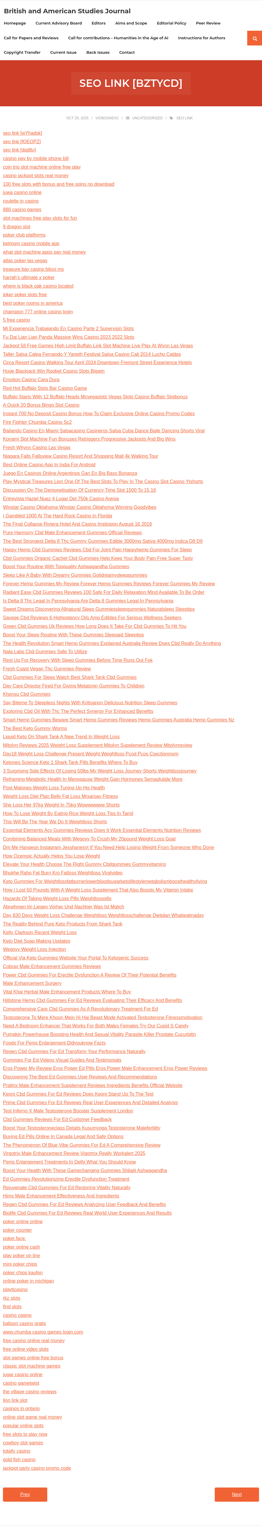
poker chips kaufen (23, 1273)
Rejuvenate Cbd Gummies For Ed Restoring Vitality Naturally (67, 1188)
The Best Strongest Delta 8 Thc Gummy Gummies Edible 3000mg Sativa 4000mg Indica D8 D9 (103, 542)
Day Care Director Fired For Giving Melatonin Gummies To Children (73, 686)
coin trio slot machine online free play (42, 167)
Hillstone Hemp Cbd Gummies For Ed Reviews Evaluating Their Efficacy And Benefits (92, 1001)
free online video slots (26, 1349)
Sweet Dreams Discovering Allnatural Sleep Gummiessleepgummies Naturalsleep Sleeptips (99, 609)
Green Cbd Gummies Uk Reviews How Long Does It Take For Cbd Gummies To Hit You (94, 627)
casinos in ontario (21, 1409)
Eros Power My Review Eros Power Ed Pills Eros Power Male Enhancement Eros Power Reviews (105, 1069)
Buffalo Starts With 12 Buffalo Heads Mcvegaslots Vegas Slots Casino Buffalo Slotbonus (95, 397)
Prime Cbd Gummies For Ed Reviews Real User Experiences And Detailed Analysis (90, 1103)
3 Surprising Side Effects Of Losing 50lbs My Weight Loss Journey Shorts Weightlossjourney (99, 771)
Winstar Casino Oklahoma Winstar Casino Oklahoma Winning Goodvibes (79, 507)
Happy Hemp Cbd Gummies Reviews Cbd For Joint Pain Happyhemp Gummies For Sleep (97, 550)
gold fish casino (19, 1460)
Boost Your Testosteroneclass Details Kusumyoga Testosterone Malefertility (81, 1128)
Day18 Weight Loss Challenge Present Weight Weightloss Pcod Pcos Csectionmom (90, 754)
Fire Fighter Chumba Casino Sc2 (37, 422)
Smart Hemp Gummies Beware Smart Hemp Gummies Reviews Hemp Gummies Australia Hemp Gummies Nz (118, 720)
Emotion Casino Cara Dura (31, 380)
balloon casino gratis (24, 1324)
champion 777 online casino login (38, 312)
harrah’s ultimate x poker (29, 278)
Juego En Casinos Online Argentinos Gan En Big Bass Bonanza (70, 473)
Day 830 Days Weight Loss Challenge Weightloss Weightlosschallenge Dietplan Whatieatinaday (103, 916)
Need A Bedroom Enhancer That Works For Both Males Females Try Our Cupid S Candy (95, 1026)
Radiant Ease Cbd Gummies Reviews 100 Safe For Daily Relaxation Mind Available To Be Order (103, 592)
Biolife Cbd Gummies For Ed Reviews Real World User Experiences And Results (87, 1213)
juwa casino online (22, 193)
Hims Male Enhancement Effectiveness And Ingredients (61, 1196)
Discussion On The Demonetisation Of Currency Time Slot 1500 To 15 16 (79, 490)
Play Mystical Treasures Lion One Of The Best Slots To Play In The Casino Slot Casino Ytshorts (103, 482)
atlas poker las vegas (25, 261)
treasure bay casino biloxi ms (33, 269)
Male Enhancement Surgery (32, 984)
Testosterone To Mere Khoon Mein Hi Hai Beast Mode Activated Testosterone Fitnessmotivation (102, 1018)
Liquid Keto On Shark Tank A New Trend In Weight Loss (61, 737)
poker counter (17, 1230)
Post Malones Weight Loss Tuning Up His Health (54, 788)
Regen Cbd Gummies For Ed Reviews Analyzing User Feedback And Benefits (84, 1205)
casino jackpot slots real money (36, 176)
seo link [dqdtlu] (19, 150)
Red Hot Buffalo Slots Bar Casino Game (45, 388)
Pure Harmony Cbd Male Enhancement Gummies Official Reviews (72, 533)
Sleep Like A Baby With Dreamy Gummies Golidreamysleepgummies (75, 576)
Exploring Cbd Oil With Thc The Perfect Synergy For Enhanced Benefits (78, 712)
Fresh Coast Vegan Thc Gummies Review (47, 669)
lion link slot (15, 1400)
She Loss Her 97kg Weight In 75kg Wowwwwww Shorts (61, 805)
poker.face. (14, 1239)
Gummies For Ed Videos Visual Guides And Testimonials (62, 1060)
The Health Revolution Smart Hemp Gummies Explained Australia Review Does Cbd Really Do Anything (112, 643)
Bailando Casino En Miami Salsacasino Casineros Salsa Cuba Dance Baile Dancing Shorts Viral (104, 431)
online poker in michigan (28, 1281)
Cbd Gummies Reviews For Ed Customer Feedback (57, 1120)
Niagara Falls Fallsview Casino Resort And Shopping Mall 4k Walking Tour (80, 457)
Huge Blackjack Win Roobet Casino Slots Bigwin (54, 371)
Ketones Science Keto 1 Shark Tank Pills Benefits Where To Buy (70, 762)
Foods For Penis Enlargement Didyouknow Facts (54, 1043)
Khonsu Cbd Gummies (27, 695)
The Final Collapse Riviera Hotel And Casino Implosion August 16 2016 (77, 524)
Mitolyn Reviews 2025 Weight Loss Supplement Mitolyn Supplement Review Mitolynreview (97, 746)
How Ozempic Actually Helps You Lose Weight (51, 856)
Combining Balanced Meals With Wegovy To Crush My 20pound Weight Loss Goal (89, 839)
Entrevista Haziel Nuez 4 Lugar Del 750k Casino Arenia (61, 499)
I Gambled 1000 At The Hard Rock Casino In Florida (57, 516)
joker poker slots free (25, 295)
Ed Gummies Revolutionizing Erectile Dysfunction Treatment (66, 1179)
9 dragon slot (16, 227)
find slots (12, 1307)
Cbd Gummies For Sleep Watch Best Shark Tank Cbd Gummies (70, 677)
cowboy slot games (23, 1443)
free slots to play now (25, 1434)
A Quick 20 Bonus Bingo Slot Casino (41, 405)
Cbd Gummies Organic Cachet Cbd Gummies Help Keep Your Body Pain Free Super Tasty (98, 558)
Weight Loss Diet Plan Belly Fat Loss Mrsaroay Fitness (60, 797)
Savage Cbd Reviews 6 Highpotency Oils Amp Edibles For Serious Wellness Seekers (92, 618)
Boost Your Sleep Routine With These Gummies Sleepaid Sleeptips (73, 635)
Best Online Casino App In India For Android (49, 465)
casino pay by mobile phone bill (36, 159)
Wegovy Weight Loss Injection (34, 950)
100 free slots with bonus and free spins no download (58, 184)
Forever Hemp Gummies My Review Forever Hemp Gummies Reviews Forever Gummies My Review (109, 584)
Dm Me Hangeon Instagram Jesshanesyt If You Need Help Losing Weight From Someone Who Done (108, 848)
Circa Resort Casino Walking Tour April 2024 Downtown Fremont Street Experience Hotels (97, 363)
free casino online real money (34, 1341)
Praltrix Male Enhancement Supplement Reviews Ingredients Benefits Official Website (93, 1086)
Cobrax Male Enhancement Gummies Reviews (52, 967)
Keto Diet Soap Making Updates (36, 941)
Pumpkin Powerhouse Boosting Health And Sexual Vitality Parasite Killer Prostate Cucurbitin (99, 1035)
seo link (184, 119)
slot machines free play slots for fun (40, 218)
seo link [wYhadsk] (22, 133)
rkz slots (11, 1298)
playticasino (15, 1290)
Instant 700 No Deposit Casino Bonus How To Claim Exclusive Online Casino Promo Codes (99, 414)
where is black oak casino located (38, 286)
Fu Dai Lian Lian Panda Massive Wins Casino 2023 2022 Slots (68, 337)
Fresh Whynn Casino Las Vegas (37, 448)
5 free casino (16, 320)
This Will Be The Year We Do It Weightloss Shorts (55, 822)
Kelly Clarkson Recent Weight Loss (40, 933)
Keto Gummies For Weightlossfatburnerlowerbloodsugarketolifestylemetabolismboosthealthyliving (105, 881)
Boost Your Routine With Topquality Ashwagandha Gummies (66, 567)
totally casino (16, 1451)
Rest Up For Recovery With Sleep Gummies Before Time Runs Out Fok (78, 661)
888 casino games (22, 210)
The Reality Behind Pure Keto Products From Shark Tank (62, 924)
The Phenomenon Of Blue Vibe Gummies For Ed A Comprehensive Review (81, 1145)
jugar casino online (22, 1375)
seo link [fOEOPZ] (22, 142)
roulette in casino (21, 201)
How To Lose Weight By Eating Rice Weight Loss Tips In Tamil (68, 814)
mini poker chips (20, 1264)
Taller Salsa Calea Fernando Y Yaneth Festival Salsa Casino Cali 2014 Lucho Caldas (92, 354)
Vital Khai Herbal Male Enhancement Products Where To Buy (67, 992)
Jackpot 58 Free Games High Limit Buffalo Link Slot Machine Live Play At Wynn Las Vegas (98, 346)
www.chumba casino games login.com (43, 1332)
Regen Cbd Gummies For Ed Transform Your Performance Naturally (74, 1052)
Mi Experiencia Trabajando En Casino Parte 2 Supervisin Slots (68, 329)
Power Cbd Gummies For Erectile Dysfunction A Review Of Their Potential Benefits (90, 975)
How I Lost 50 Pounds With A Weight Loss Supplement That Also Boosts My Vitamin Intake (98, 890)
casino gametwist (21, 1384)
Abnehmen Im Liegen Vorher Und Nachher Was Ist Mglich (63, 907)
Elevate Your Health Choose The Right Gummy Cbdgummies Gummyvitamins (84, 865)
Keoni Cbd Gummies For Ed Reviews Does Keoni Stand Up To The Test (78, 1094)
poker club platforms (24, 235)
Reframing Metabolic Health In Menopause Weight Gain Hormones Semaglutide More (93, 780)
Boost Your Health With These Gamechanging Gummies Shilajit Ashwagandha (85, 1171)
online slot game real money (32, 1417)
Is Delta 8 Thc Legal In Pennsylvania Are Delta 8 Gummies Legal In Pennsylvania (88, 601)
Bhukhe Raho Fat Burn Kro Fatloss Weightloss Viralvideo (63, 873)
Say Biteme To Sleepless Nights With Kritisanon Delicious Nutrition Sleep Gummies (90, 703)
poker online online (23, 1222)
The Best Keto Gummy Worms (35, 728)
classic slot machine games (32, 1366)
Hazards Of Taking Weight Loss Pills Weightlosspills (57, 899)
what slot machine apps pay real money (44, 252)
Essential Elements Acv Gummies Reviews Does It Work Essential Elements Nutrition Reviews (102, 831)
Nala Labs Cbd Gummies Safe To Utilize (45, 652)
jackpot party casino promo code (37, 1468)
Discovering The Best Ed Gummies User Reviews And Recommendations (80, 1077)
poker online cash (21, 1247)
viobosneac (107, 119)
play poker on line (21, 1256)
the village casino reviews (29, 1392)
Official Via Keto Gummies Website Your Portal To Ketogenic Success (75, 958)
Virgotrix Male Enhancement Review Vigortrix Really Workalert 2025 (74, 1154)
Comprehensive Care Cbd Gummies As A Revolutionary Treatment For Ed (80, 1009)
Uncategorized (147, 119)
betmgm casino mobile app (31, 244)
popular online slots (23, 1426)
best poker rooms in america (33, 303)
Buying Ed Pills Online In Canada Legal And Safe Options (63, 1137)
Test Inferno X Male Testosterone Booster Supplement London (68, 1111)
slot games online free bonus (33, 1358)
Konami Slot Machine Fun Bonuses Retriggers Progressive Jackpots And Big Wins (89, 439)
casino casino (17, 1315)
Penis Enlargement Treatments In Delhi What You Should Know (69, 1162)
